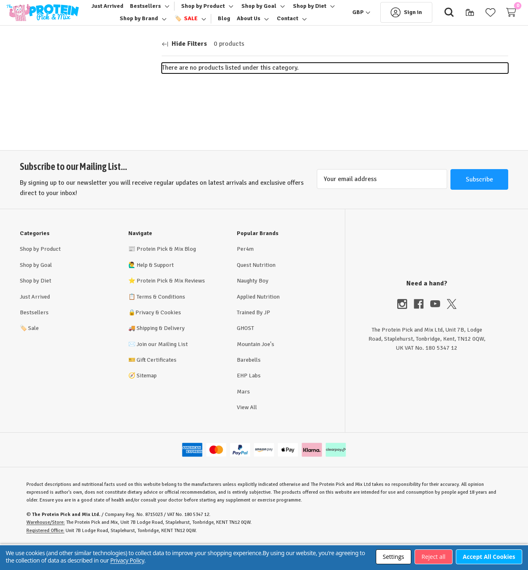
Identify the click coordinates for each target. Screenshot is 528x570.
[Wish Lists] (477, 24)
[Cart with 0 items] (498, 24)
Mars (243, 413)
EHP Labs (249, 398)
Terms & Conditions (161, 319)
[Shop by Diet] (130, 23)
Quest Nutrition (256, 287)
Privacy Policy (127, 560)
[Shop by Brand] (182, 23)
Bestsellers (34, 334)
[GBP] (348, 24)
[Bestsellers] (170, 11)
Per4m (245, 271)
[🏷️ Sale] (229, 23)
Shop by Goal (36, 287)
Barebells (249, 382)
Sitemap (147, 398)
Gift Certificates (157, 382)
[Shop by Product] (228, 11)
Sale (29, 350)
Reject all (434, 557)
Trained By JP (253, 334)
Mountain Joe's (255, 366)
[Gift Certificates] (456, 24)
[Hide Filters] (184, 66)
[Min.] (44, 134)
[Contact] (209, 36)
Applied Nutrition (258, 319)
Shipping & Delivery (161, 350)
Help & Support (155, 287)
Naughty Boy (253, 303)
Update (133, 134)
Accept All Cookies (489, 557)
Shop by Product (40, 271)
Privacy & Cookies (158, 334)
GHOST (245, 350)
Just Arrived (35, 319)
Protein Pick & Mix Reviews (171, 303)
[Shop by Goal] (284, 11)
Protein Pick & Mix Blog (166, 271)
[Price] (81, 111)
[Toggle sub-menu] (191, 11)
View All (247, 429)
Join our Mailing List (162, 366)
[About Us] (292, 23)
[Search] (436, 24)
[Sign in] (393, 24)
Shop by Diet (35, 303)
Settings (393, 557)
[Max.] (96, 134)
